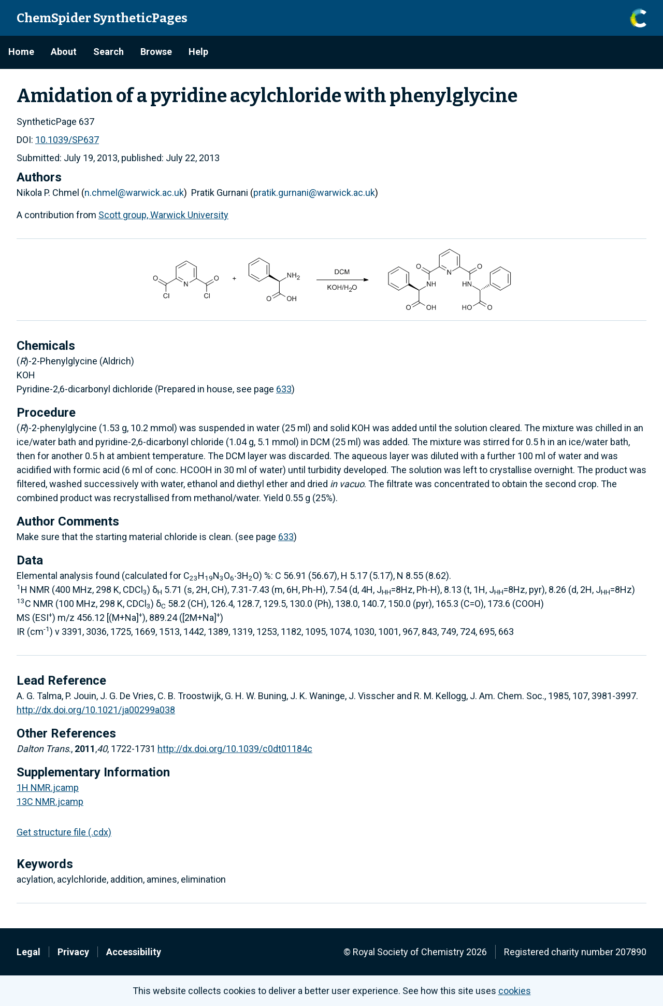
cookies (514, 990)
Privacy (73, 951)
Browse (156, 51)
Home (21, 51)
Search (108, 51)
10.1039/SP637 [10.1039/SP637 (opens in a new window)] (67, 139)
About (64, 51)
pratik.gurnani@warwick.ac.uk (314, 192)
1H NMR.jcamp (48, 787)
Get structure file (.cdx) (64, 832)
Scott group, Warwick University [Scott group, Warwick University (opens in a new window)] (163, 214)
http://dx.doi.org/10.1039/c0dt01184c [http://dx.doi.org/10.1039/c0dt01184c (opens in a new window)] (234, 748)
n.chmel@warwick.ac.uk (134, 192)
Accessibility (133, 951)
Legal (28, 951)
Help (198, 51)
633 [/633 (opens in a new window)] (284, 389)
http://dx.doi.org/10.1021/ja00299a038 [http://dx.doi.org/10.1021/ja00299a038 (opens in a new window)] (96, 709)
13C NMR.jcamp (50, 801)
